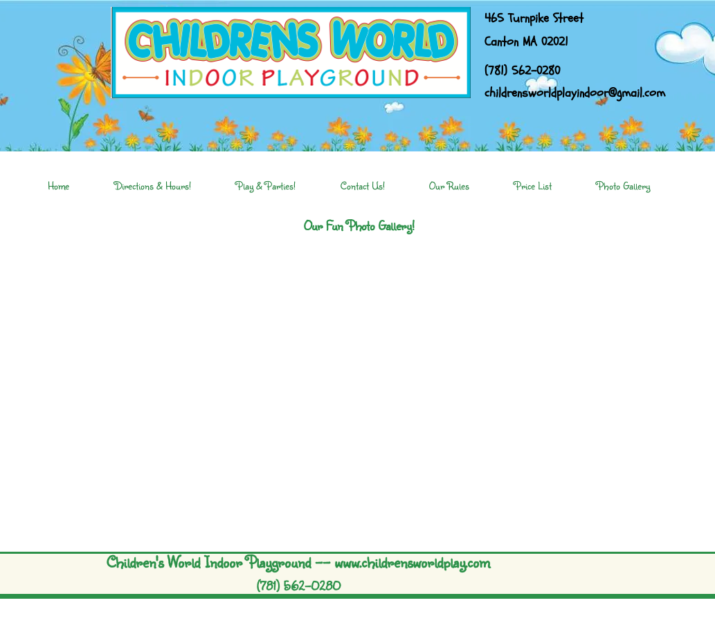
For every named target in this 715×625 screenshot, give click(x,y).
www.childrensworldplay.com (412, 561)
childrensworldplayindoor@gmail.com (575, 93)
